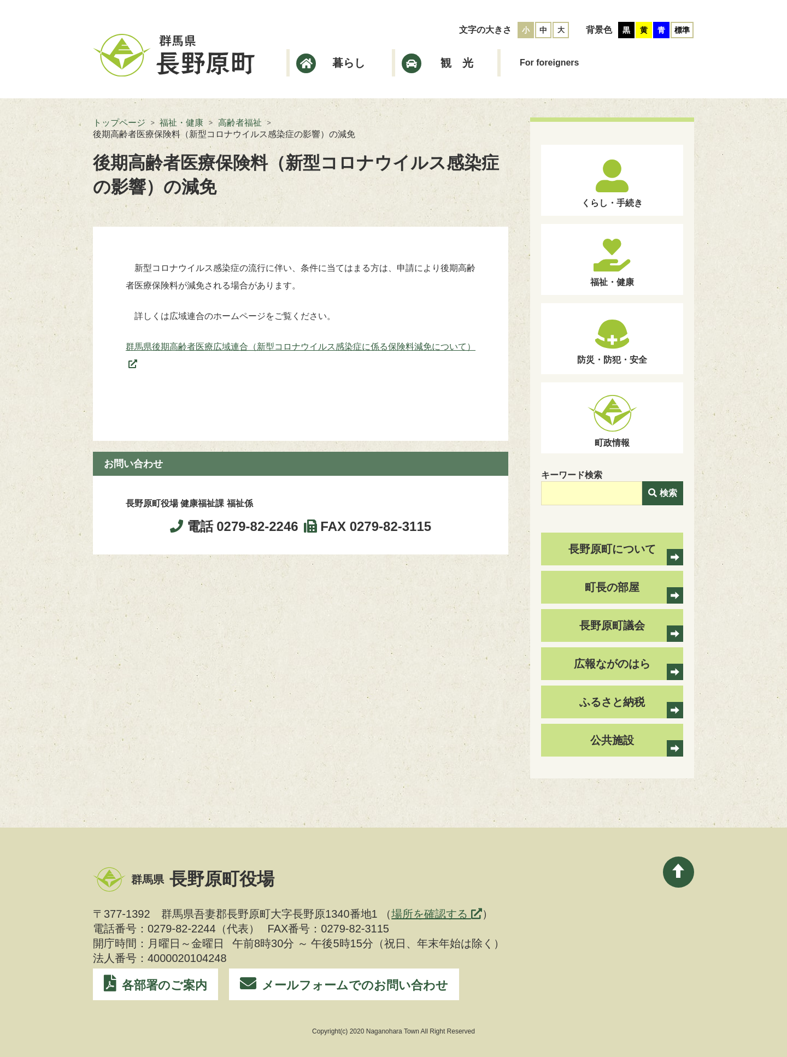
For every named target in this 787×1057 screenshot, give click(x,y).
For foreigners (549, 62)
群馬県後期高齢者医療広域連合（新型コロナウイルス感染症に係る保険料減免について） (300, 346)
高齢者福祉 (240, 122)
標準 (682, 30)
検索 (662, 493)
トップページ (119, 122)
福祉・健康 (181, 122)
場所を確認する (436, 914)
